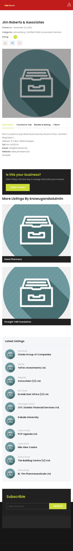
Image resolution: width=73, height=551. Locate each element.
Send (57, 506)
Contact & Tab (24, 124)
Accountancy (19, 32)
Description (8, 124)
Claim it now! (17, 187)
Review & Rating (42, 124)
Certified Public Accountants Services (44, 32)
